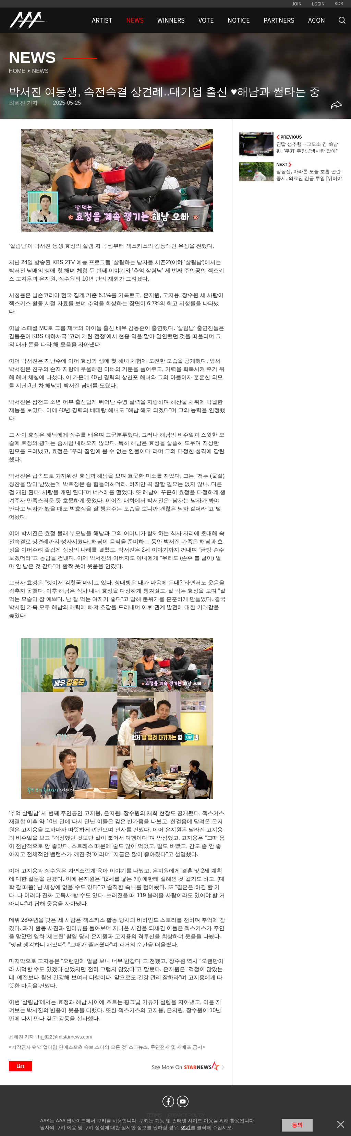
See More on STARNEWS (188, 1066)
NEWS (135, 20)
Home (17, 71)
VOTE (206, 20)
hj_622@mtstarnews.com (65, 1037)
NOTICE (239, 20)
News (40, 71)
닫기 (340, 1124)
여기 (186, 1127)
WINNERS (171, 20)
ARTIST (102, 20)
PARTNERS (279, 20)
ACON (316, 20)
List (20, 1066)
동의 (297, 1125)
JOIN (297, 4)
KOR (339, 3)
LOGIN (318, 4)
